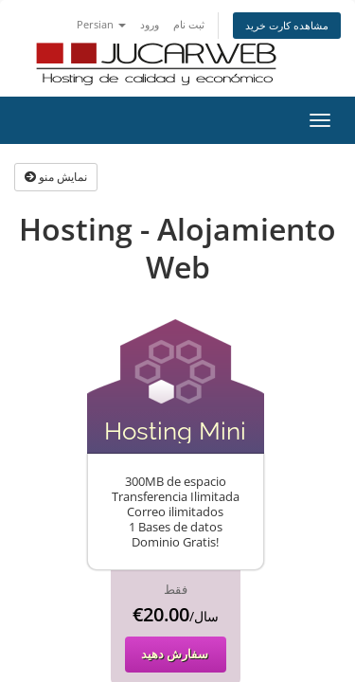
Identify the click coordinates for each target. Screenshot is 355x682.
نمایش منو (56, 177)
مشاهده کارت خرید (286, 25)
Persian (101, 24)
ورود (149, 24)
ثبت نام (188, 24)
